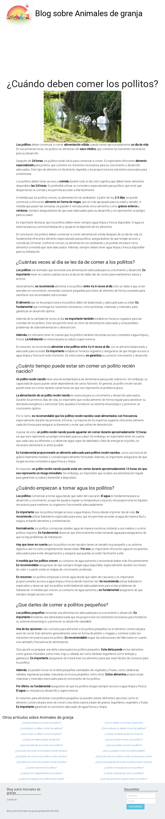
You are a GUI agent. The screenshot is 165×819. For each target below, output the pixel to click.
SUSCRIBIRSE (135, 806)
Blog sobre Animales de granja (89, 13)
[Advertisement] (82, 51)
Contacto (12, 799)
